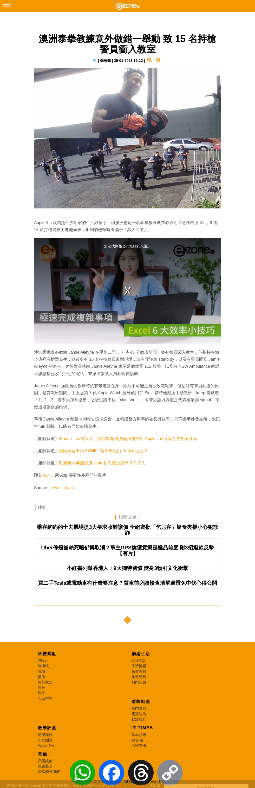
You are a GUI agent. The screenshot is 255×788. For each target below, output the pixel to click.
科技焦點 (47, 654)
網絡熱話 (139, 661)
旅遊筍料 (139, 677)
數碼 (41, 677)
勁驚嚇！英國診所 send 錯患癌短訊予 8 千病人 (102, 463)
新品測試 (45, 740)
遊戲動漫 (141, 701)
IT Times (142, 728)
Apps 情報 (46, 745)
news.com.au (61, 487)
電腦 (41, 671)
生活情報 (139, 666)
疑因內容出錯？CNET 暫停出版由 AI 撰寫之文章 (103, 451)
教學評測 (47, 728)
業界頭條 (139, 735)
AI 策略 (137, 740)
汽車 (41, 693)
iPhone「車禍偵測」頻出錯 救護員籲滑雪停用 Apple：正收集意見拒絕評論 (128, 438)
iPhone (44, 661)
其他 (42, 754)
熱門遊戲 (139, 708)
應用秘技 (45, 735)
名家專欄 (139, 745)
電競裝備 (139, 714)
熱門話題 (139, 682)
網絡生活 (141, 654)
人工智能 (45, 698)
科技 (41, 507)
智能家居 (45, 682)
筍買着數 (139, 671)
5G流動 (44, 666)
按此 (46, 475)
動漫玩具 (139, 719)
